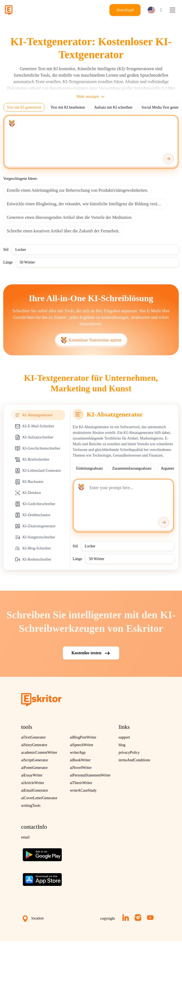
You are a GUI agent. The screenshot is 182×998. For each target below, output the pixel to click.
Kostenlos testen (91, 653)
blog (122, 745)
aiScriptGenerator (34, 760)
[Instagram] (138, 918)
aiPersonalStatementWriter (90, 775)
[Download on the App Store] (42, 877)
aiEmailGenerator (34, 790)
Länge (8, 262)
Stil (5, 250)
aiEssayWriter (32, 775)
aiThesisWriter (81, 783)
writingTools (30, 806)
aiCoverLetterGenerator (39, 798)
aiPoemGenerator (34, 768)
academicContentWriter (39, 752)
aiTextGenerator (33, 737)
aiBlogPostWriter (83, 737)
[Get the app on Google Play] (42, 852)
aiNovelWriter (81, 768)
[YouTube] (150, 918)
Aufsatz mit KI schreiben (113, 107)
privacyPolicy (129, 752)
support (124, 737)
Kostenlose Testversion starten (91, 340)
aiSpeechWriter (81, 745)
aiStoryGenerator (34, 745)
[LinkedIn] (125, 918)
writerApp (78, 752)
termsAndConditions (134, 760)
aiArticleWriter (32, 783)
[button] (153, 10)
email (25, 837)
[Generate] (168, 158)
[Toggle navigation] (172, 10)
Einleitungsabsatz (89, 468)
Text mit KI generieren (24, 107)
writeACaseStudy (83, 790)
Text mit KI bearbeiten (68, 107)
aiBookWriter (80, 760)
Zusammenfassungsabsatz (131, 468)
